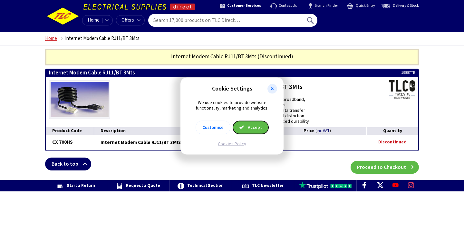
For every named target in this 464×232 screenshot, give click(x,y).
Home (94, 20)
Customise (213, 127)
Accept (250, 127)
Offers (130, 20)
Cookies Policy (232, 143)
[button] (272, 89)
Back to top (71, 164)
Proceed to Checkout (388, 164)
